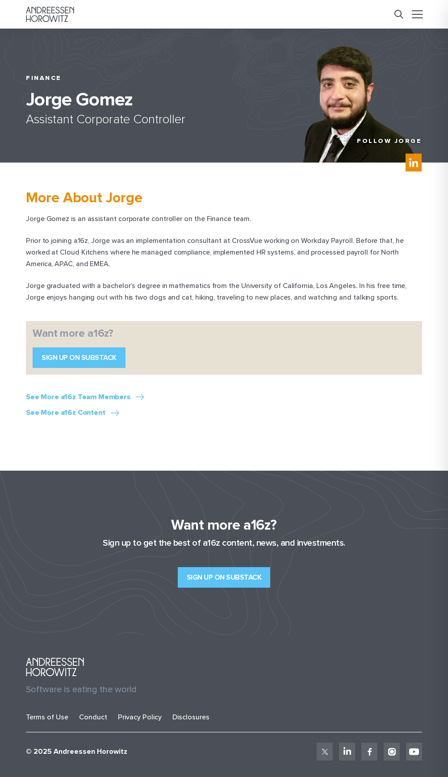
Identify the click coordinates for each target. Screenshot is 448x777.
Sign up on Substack (79, 357)
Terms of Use (47, 717)
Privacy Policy (140, 717)
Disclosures (190, 717)
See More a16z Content (65, 413)
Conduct (93, 717)
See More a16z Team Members (78, 397)
